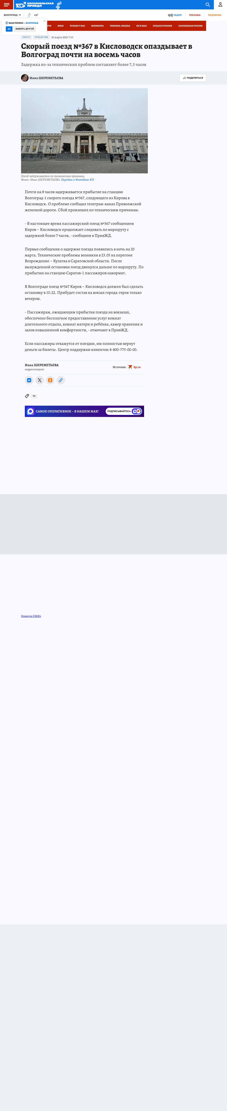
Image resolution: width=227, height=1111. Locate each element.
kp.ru (137, 367)
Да (9, 29)
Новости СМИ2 (31, 616)
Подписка (214, 15)
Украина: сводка (120, 25)
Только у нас (77, 25)
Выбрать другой (25, 29)
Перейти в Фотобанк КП (77, 179)
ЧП (34, 396)
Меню (4, 4)
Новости (26, 37)
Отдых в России (162, 25)
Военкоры (97, 25)
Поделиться (192, 78)
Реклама (194, 15)
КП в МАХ (141, 25)
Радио (178, 15)
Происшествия (41, 37)
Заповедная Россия (190, 25)
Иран (61, 25)
